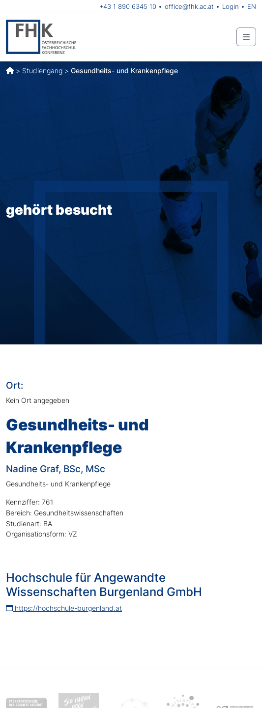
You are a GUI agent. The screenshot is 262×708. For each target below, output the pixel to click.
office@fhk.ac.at (189, 6)
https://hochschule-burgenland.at (64, 608)
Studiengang (42, 70)
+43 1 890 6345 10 (127, 6)
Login (230, 6)
